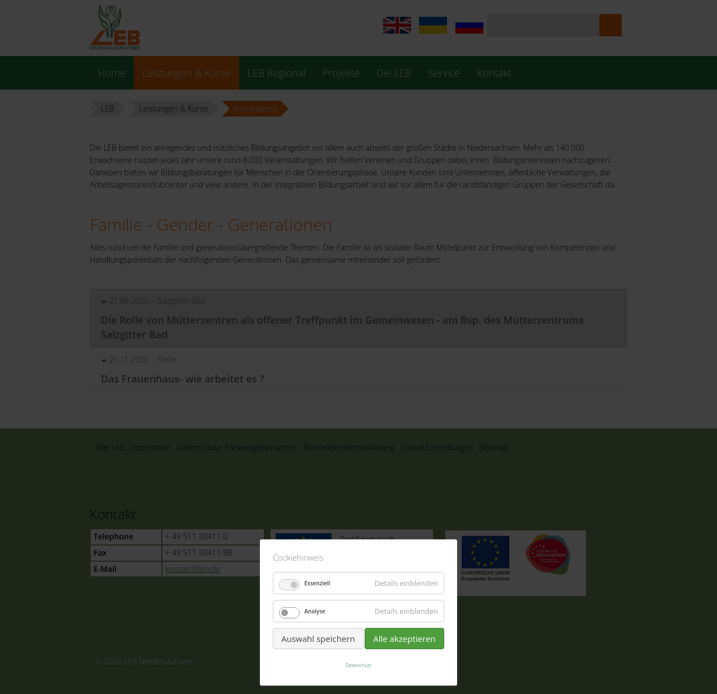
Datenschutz (358, 665)
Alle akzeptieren (404, 638)
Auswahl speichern (318, 638)
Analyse (314, 611)
